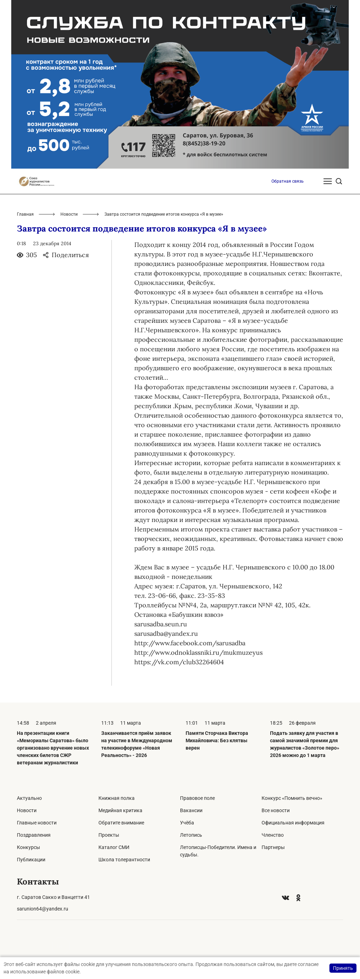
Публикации (31, 859)
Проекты (108, 835)
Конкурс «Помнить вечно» (292, 798)
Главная (25, 214)
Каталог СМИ (113, 847)
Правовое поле (197, 798)
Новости (69, 214)
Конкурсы (28, 847)
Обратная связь (287, 181)
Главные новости (37, 822)
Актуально (29, 798)
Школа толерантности (124, 859)
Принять (343, 968)
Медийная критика (120, 810)
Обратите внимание (121, 822)
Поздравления (34, 835)
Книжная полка (116, 798)
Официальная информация (293, 822)
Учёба (187, 822)
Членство (273, 835)
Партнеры (273, 847)
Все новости (276, 810)
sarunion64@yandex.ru (42, 909)
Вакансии (191, 810)
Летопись (191, 835)
